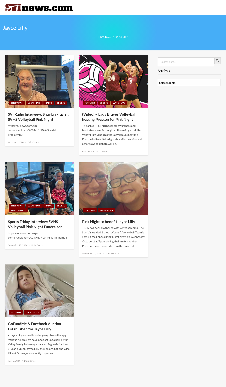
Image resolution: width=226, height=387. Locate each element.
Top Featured (18, 210)
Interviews (17, 103)
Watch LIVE (119, 103)
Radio (49, 103)
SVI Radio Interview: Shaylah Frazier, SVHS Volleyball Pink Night (38, 116)
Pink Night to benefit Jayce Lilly (108, 221)
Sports (61, 103)
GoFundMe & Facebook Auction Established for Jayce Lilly (34, 326)
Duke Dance (33, 142)
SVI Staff (105, 151)
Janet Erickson (112, 253)
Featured (90, 103)
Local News (34, 103)
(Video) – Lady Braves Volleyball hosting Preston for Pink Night (109, 116)
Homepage (105, 37)
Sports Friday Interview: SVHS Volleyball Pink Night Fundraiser (35, 224)
